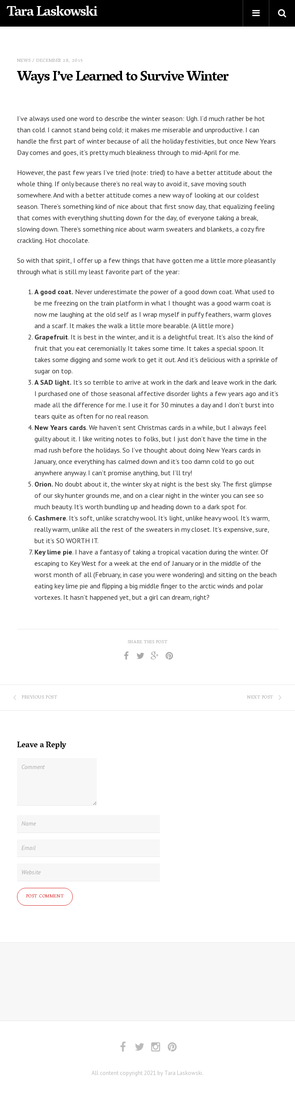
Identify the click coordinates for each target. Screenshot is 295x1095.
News (24, 60)
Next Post (264, 697)
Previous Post (35, 697)
